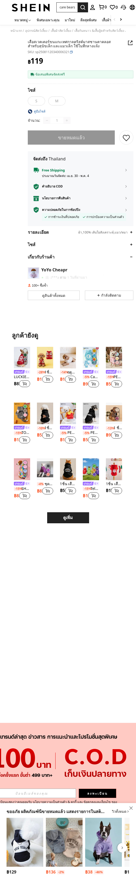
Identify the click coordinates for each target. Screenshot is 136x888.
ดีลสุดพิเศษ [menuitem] (88, 20)
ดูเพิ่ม (68, 517)
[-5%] (86, 377)
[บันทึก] (126, 137)
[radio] (36, 101)
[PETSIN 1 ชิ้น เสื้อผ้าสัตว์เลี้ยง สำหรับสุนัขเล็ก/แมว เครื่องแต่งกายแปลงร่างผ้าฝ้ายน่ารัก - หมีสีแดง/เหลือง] (68, 413)
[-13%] (109, 428)
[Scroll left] (114, 20)
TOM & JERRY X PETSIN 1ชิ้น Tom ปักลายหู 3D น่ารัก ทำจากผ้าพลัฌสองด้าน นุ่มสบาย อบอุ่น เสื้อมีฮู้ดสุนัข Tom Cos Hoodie (22, 432)
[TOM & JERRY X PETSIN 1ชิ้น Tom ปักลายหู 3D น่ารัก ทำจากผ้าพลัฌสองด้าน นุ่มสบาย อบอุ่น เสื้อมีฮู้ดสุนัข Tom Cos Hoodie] (22, 413)
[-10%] (40, 428)
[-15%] (109, 377)
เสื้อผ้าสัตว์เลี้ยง (61, 31)
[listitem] (22, 370)
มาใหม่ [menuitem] (70, 20)
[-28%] (40, 372)
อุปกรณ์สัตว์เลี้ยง (36, 31)
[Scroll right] (121, 20)
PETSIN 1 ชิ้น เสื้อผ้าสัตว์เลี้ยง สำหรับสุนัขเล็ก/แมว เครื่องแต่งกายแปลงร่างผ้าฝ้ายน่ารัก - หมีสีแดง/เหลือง (68, 432)
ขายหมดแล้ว (71, 137)
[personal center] (92, 7)
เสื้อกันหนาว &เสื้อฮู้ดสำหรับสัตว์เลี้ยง (99, 31)
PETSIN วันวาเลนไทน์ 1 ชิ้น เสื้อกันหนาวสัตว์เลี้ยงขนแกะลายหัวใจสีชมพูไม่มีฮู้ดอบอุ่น (114, 377)
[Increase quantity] (66, 120)
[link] (102, 7)
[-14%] (63, 372)
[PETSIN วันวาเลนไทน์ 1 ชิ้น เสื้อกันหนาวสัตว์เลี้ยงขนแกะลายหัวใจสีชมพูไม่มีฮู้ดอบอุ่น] (114, 357)
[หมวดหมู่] (23, 20)
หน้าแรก (16, 31)
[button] (67, 7)
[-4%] (40, 484)
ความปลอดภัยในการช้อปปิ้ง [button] (61, 210)
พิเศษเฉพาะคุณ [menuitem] (48, 20)
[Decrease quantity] (46, 120)
